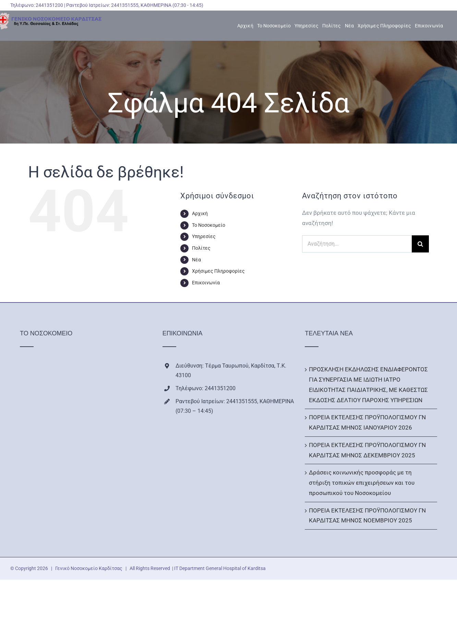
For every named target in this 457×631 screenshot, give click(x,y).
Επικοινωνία (206, 282)
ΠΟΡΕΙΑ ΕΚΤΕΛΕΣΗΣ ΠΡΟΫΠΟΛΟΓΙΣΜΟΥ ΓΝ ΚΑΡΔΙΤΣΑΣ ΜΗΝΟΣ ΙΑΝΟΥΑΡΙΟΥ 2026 (367, 422)
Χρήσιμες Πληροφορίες (218, 271)
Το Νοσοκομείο (208, 225)
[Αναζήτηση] (420, 243)
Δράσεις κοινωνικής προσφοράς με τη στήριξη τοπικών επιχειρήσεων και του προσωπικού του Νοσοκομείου (361, 482)
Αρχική (200, 213)
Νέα (196, 259)
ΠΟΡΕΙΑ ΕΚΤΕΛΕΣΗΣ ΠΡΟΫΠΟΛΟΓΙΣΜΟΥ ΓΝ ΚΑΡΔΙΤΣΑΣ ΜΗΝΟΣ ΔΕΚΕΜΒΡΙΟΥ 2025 (367, 450)
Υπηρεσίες (204, 236)
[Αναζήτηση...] (357, 243)
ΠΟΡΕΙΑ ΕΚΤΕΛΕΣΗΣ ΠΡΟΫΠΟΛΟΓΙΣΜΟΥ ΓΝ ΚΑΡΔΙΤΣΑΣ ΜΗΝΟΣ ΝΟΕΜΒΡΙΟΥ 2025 (367, 515)
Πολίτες (201, 248)
